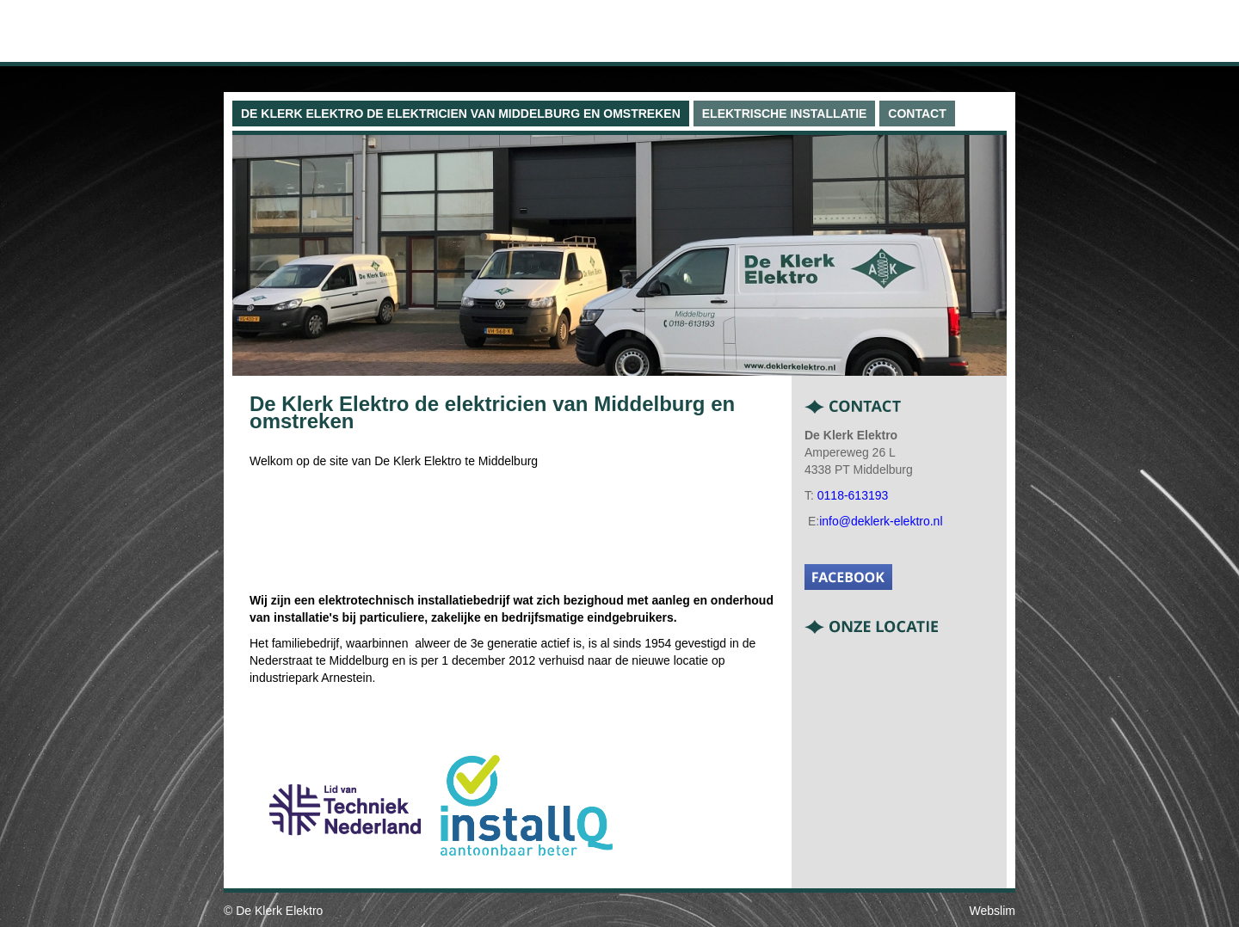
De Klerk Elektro (279, 911)
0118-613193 (853, 495)
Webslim (992, 911)
